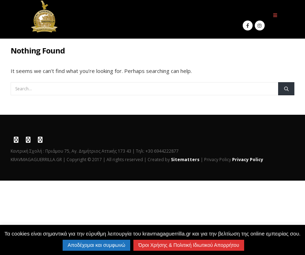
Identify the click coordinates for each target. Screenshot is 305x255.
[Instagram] (260, 25)
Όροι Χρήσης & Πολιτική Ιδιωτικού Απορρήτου (188, 245)
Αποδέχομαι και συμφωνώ (96, 245)
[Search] (286, 88)
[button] (275, 15)
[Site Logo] (44, 16)
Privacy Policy (247, 160)
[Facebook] (248, 25)
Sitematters (185, 160)
